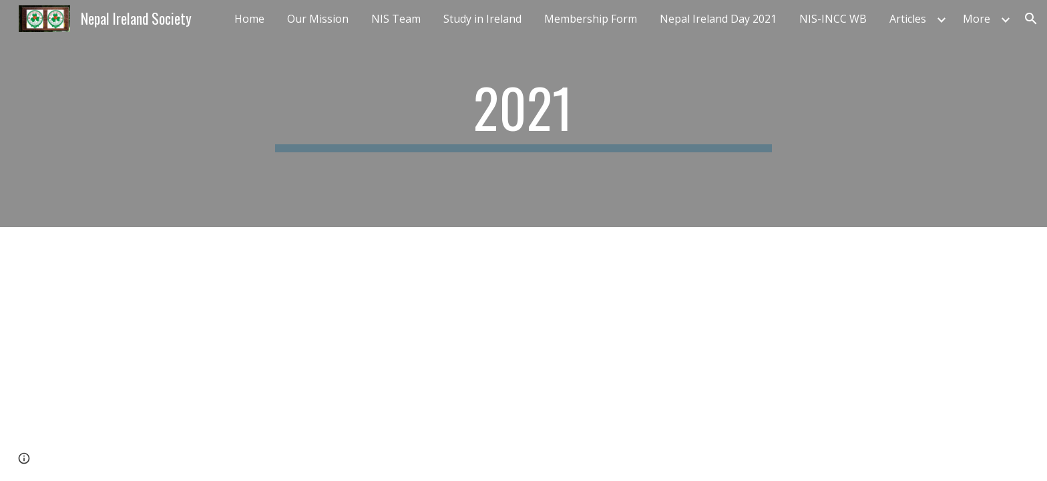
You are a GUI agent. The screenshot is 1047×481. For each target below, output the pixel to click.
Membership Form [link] (590, 18)
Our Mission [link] (318, 18)
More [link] (976, 18)
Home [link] (249, 18)
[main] (523, 113)
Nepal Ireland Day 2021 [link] (718, 18)
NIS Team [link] (396, 18)
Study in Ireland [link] (482, 18)
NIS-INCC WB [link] (833, 18)
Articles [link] (907, 18)
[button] (1031, 19)
